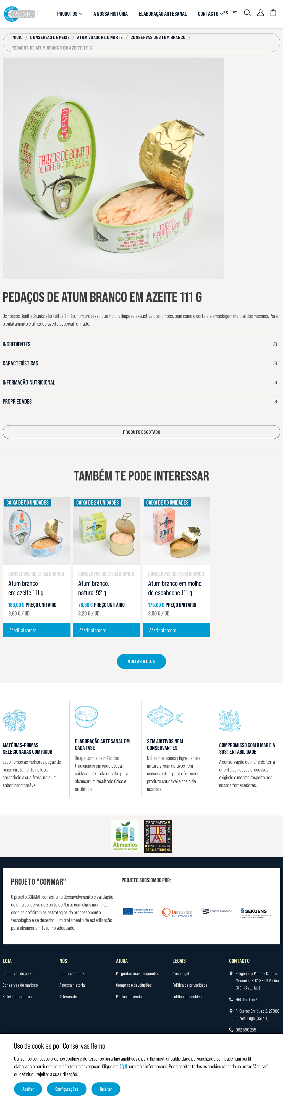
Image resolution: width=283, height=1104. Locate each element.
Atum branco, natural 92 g (93, 588)
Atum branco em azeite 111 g (25, 588)
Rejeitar (106, 1089)
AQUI (123, 1066)
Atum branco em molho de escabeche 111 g (174, 588)
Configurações (66, 1089)
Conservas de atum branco (36, 574)
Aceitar (28, 1089)
